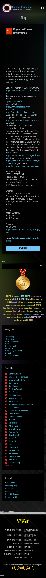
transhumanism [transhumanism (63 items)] (19, 320)
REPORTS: (27, 547)
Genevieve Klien (15, 374)
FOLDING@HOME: (9, 550)
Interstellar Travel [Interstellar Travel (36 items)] (39, 308)
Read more (23, 248)
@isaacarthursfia (14, 101)
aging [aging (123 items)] (8, 296)
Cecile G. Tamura (15, 417)
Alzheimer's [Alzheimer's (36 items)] (17, 296)
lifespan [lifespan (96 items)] (30, 311)
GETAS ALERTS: (28, 535)
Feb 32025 (8, 31)
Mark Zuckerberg (12, 355)
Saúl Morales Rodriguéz (18, 377)
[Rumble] (32, 568)
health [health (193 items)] (37, 305)
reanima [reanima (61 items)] (19, 314)
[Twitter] (19, 568)
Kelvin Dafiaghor (15, 398)
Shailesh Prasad (15, 389)
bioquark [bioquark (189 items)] (18, 299)
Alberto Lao (13, 426)
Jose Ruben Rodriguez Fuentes (21, 404)
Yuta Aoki (12, 420)
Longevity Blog (11, 485)
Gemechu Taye (15, 395)
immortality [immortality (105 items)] (29, 308)
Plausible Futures (12, 494)
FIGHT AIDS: (10, 547)
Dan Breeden (15, 238)
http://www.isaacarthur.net (18, 107)
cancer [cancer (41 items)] (26, 302)
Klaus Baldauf (14, 414)
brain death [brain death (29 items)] (20, 302)
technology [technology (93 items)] (36, 317)
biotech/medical (26, 238)
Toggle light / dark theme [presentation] (42, 8)
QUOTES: (26, 557)
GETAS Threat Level (23, 522)
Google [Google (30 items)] (32, 305)
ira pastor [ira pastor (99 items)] (8, 311)
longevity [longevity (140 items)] (38, 311)
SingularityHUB (11, 497)
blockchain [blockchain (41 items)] (14, 302)
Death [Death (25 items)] (40, 302)
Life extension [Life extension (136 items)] (19, 311)
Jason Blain (13, 453)
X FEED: (9, 540)
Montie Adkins (14, 457)
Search (41, 266)
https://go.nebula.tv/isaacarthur (20, 112)
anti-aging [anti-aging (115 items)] (25, 296)
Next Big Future (11, 491)
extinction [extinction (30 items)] (17, 305)
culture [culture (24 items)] (37, 302)
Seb (10, 444)
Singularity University (13, 351)
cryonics (34, 238)
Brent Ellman (14, 447)
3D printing (9, 337)
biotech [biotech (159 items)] (27, 299)
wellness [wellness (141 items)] (29, 320)
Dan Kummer (14, 407)
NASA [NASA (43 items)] (4, 314)
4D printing (9, 339)
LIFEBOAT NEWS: (29, 530)
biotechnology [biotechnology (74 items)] (36, 299)
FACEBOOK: (8, 530)
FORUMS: (17, 557)
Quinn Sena (13, 383)
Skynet (8, 353)
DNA (7, 344)
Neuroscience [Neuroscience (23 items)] (9, 314)
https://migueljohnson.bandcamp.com (23, 166)
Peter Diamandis (12, 341)
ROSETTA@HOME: (8, 554)
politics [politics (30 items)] (14, 314)
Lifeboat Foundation (18, 565)
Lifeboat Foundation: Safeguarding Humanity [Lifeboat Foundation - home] (17, 8)
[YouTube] (28, 568)
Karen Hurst (13, 401)
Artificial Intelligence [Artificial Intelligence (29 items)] (36, 296)
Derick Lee (13, 423)
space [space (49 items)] (21, 317)
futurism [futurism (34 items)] (28, 306)
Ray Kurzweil (10, 346)
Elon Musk (9, 348)
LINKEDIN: (9, 535)
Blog (23, 18)
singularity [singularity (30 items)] (16, 317)
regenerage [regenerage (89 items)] (27, 314)
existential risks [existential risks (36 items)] (10, 306)
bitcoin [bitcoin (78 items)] (8, 302)
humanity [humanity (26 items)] (16, 308)
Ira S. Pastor (14, 460)
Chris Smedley (14, 463)
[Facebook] (14, 568)
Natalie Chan (14, 438)
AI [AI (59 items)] (12, 296)
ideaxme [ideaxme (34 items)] (21, 308)
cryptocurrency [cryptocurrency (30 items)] (31, 302)
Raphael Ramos (15, 432)
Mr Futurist (9, 488)
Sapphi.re (39, 565)
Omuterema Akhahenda (18, 411)
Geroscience (10, 483)
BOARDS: (27, 543)
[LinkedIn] (23, 568)
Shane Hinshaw (15, 429)
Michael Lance (14, 450)
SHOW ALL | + (8, 465)
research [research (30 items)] (8, 317)
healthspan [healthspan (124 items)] (8, 308)
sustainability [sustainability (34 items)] (27, 317)
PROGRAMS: (27, 550)
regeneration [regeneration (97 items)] (38, 314)
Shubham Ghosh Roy (17, 380)
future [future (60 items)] (23, 305)
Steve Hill (12, 441)
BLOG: (26, 540)
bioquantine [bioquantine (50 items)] (9, 299)
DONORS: (15, 543)
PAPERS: (26, 554)
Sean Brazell (14, 435)
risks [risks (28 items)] (12, 317)
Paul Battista (14, 392)
